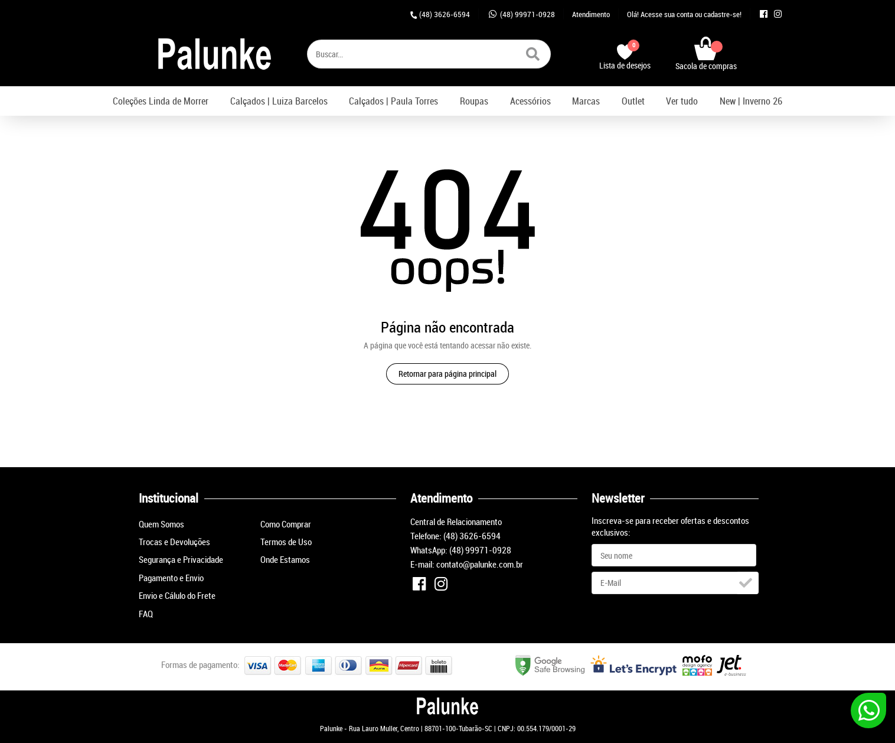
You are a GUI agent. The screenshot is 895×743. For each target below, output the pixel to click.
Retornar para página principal (447, 373)
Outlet (633, 100)
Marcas (586, 100)
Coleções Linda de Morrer (160, 100)
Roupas (474, 100)
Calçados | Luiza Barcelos (279, 100)
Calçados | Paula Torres (393, 100)
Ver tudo (682, 100)
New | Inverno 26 (751, 100)
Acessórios (530, 100)
